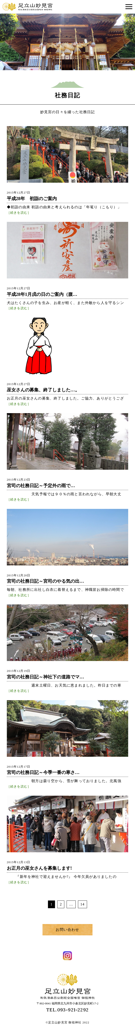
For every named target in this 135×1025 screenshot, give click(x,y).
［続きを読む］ (19, 212)
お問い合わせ (67, 930)
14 (82, 904)
